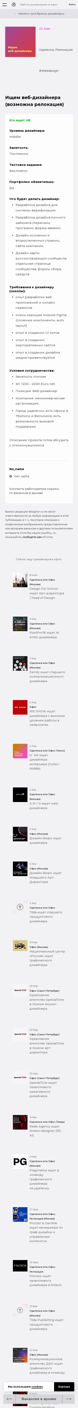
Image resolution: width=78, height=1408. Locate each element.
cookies (37, 1386)
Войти (72, 4)
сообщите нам (32, 537)
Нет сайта (19, 476)
